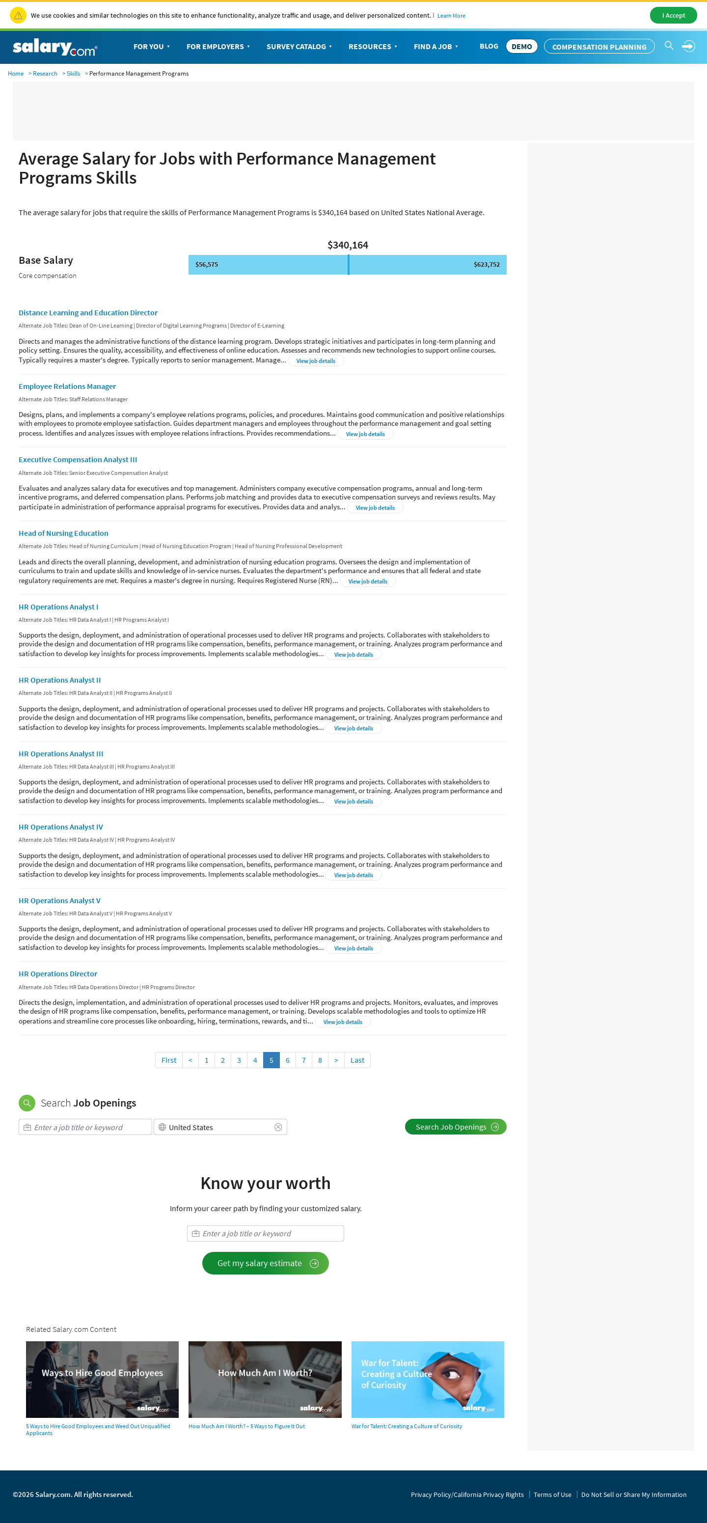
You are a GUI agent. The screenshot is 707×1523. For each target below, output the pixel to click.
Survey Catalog (300, 46)
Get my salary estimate (268, 1263)
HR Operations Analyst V (60, 900)
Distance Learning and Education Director (88, 312)
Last (357, 1060)
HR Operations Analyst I (59, 606)
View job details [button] (316, 360)
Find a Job (437, 46)
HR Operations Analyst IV (61, 826)
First (169, 1060)
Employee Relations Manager (67, 386)
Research (45, 73)
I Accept (673, 15)
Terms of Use (552, 1494)
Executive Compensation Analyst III (78, 459)
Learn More (451, 15)
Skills (73, 73)
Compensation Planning (599, 47)
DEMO (522, 46)
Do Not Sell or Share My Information (634, 1494)
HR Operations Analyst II (60, 680)
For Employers (219, 46)
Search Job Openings (457, 1127)
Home (16, 73)
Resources (374, 46)
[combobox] (85, 1127)
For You (153, 46)
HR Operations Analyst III (61, 753)
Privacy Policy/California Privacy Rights (467, 1494)
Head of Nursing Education (64, 533)
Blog (489, 46)
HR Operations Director (58, 973)
